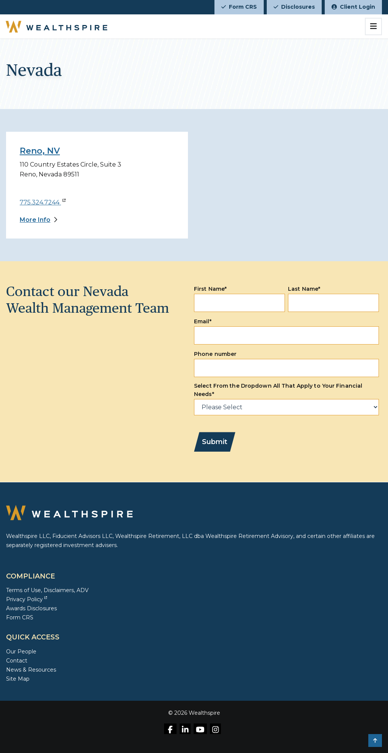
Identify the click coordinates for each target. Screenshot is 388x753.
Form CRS (239, 6)
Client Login (353, 6)
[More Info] (38, 220)
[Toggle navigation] (373, 26)
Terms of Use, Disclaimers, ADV (47, 590)
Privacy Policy (26, 599)
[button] (375, 740)
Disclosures (294, 6)
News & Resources (31, 669)
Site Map (18, 678)
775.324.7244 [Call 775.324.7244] (43, 202)
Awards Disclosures (31, 608)
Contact (16, 660)
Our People (21, 651)
